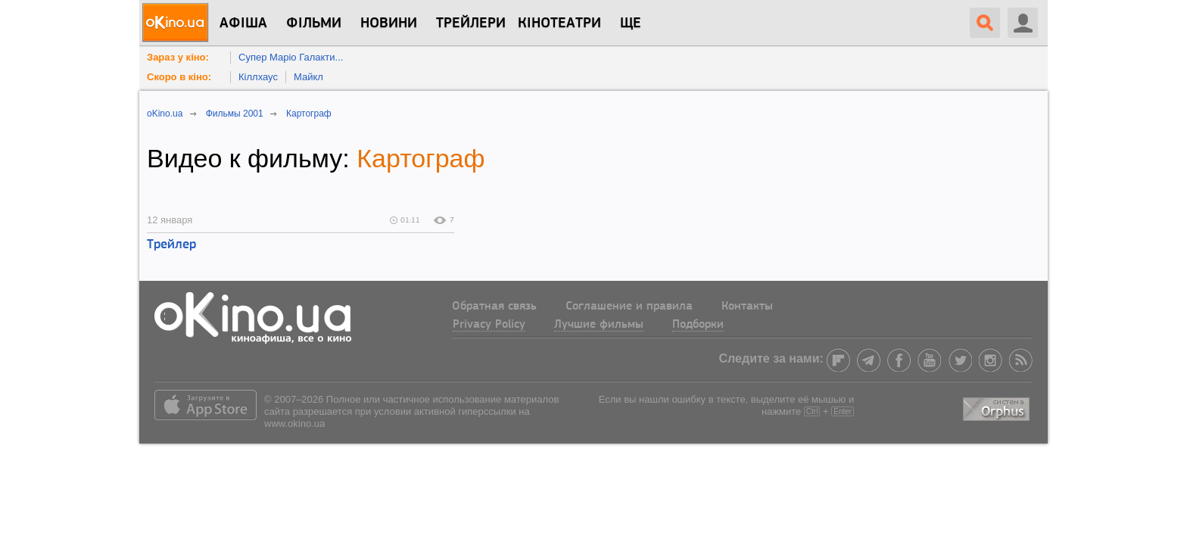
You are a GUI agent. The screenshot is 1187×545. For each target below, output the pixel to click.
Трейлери (471, 23)
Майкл (308, 77)
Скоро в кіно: (179, 77)
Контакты (747, 307)
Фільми (313, 23)
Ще (630, 23)
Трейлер (171, 245)
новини (388, 23)
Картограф (420, 158)
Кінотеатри (559, 23)
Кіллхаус (258, 77)
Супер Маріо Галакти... (290, 57)
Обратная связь (494, 307)
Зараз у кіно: (178, 57)
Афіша (243, 23)
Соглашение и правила (629, 307)
